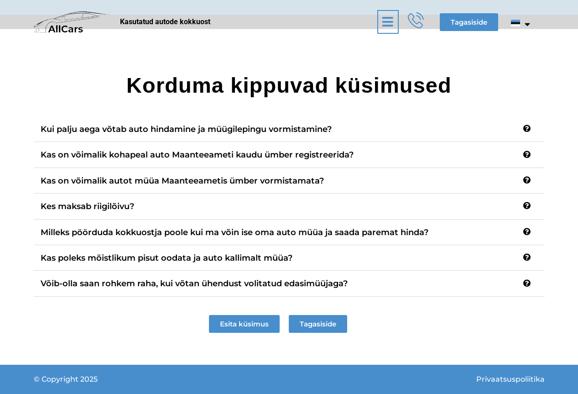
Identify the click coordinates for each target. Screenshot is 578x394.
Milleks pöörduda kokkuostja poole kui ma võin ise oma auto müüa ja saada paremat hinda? (234, 232)
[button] (311, 22)
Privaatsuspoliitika (510, 379)
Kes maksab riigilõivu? (87, 206)
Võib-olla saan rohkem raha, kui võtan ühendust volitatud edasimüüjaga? (194, 283)
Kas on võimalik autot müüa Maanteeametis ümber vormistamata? (182, 181)
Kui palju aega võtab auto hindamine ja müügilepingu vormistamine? (186, 129)
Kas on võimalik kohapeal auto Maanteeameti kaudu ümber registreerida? (197, 155)
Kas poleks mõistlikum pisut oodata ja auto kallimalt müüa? (166, 258)
